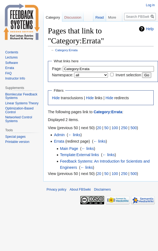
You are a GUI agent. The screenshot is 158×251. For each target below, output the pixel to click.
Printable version (17, 142)
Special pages (15, 137)
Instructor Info (15, 78)
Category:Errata (66, 50)
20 (99, 128)
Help (150, 29)
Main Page (69, 148)
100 (115, 128)
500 (133, 128)
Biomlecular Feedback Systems (21, 96)
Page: (57, 69)
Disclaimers (102, 189)
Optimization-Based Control (19, 110)
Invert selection (128, 75)
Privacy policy (56, 189)
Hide (56, 98)
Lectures (11, 57)
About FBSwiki (80, 189)
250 (124, 128)
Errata (59, 141)
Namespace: (62, 75)
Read (97, 17)
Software (11, 63)
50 (106, 128)
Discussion (72, 17)
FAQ (8, 73)
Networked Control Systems (18, 119)
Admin (59, 135)
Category (53, 17)
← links (74, 135)
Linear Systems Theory (21, 103)
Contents (11, 52)
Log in (150, 5)
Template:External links (79, 155)
